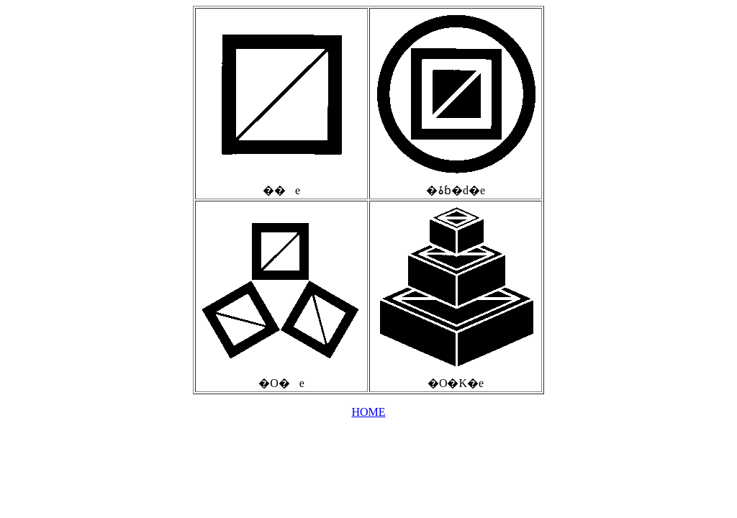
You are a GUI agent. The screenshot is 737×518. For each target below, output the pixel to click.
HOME (368, 412)
